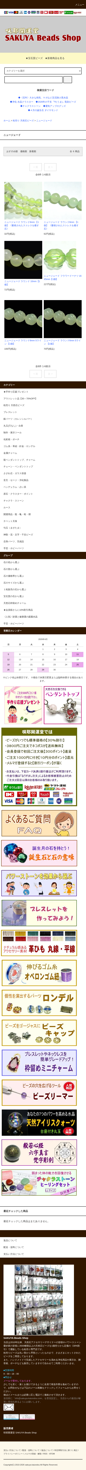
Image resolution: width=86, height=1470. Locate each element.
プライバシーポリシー (13, 1454)
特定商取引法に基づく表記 (65, 1450)
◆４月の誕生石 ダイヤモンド (43, 110)
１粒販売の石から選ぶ (14, 589)
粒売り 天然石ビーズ (23, 120)
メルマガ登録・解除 (33, 1454)
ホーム (6, 120)
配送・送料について (31, 1450)
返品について (47, 1450)
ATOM (52, 1454)
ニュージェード (44, 120)
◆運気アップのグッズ (54, 106)
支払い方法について (12, 1450)
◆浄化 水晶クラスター (21, 102)
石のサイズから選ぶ (13, 583)
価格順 (23, 151)
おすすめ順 (12, 151)
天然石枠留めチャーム (14, 603)
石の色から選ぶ (11, 562)
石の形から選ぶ (11, 569)
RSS (45, 1454)
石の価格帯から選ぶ (13, 576)
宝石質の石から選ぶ (13, 596)
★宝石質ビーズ (32, 58)
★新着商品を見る (55, 58)
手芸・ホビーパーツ (13, 623)
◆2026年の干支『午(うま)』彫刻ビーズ (56, 102)
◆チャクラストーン (30, 106)
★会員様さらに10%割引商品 (18, 610)
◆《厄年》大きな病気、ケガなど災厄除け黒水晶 (43, 97)
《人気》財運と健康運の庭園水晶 (20, 617)
